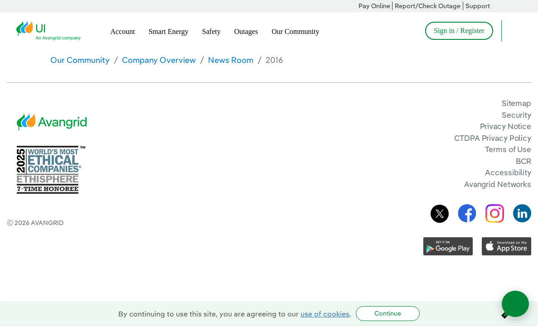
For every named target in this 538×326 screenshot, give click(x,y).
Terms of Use (508, 149)
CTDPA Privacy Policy (492, 138)
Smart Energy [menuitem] (169, 31)
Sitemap (516, 103)
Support (477, 6)
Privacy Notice (505, 126)
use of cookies (325, 313)
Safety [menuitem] (211, 31)
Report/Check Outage (427, 6)
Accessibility (508, 172)
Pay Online (374, 6)
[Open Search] (512, 30)
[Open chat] (515, 304)
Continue (387, 313)
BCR (523, 161)
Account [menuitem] (123, 31)
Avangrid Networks (497, 184)
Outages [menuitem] (246, 31)
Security (516, 115)
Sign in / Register (459, 30)
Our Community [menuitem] (295, 31)
